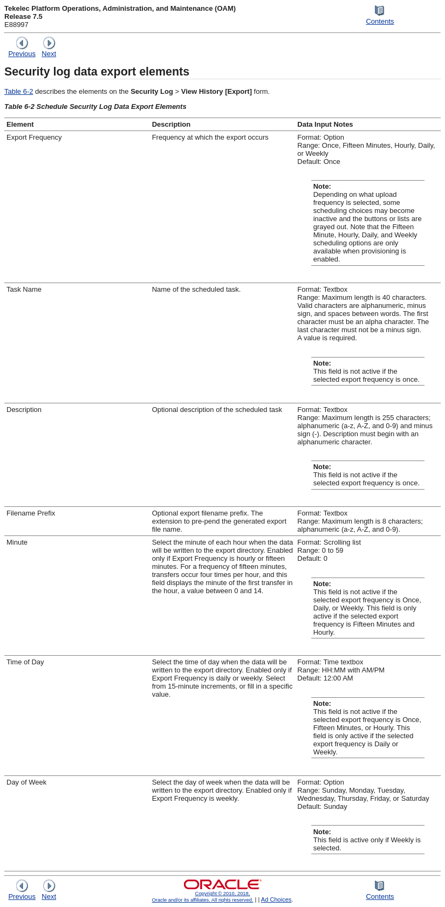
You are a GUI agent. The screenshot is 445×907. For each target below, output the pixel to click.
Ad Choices (276, 899)
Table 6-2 (18, 91)
